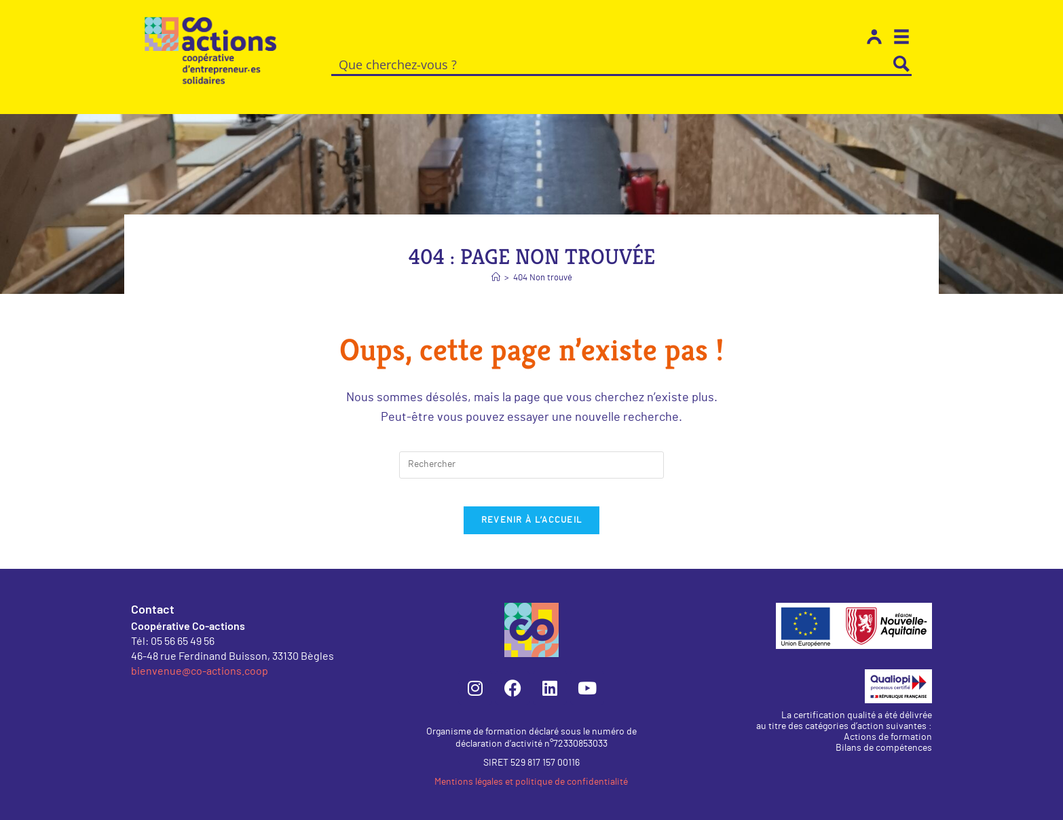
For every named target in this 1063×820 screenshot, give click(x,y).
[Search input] (612, 64)
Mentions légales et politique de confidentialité (531, 780)
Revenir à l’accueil (531, 518)
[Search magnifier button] (901, 64)
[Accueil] (495, 262)
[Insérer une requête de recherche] (531, 449)
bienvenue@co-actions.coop (199, 668)
